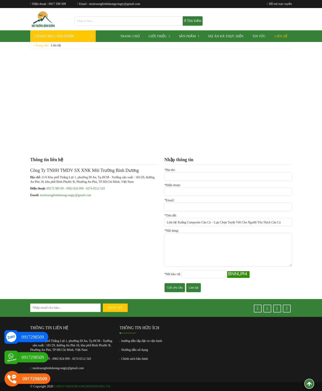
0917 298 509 (57, 4)
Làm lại (194, 287)
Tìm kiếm (192, 21)
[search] (138, 21)
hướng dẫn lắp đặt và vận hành (141, 341)
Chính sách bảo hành (134, 358)
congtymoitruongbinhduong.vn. (82, 386)
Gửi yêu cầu (175, 287)
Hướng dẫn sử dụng (134, 349)
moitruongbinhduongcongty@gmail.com (114, 4)
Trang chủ (41, 45)
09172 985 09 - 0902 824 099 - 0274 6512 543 (76, 188)
